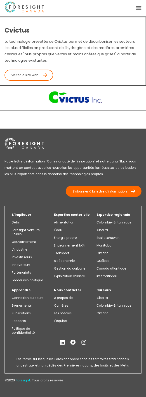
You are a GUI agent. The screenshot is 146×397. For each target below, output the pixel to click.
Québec (103, 260)
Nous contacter (67, 290)
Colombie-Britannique (114, 222)
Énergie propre (65, 237)
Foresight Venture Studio (26, 232)
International (107, 276)
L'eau (58, 230)
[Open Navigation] (139, 8)
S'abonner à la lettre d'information (100, 191)
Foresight (23, 380)
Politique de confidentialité (23, 330)
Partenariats (21, 272)
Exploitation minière (69, 276)
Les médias (63, 313)
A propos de (63, 298)
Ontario (102, 253)
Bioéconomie (64, 260)
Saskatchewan (108, 237)
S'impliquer (21, 214)
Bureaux (104, 290)
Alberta (102, 230)
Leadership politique (27, 280)
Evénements (22, 305)
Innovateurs (21, 265)
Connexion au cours (27, 298)
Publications (21, 313)
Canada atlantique (111, 268)
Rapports (19, 321)
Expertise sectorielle (72, 214)
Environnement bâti (69, 245)
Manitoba (104, 245)
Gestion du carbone (69, 268)
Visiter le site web (24, 75)
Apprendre (21, 290)
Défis (16, 222)
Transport (61, 253)
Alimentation (64, 222)
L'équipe (60, 321)
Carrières (61, 305)
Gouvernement (24, 242)
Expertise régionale (113, 214)
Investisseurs (22, 257)
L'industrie (19, 249)
